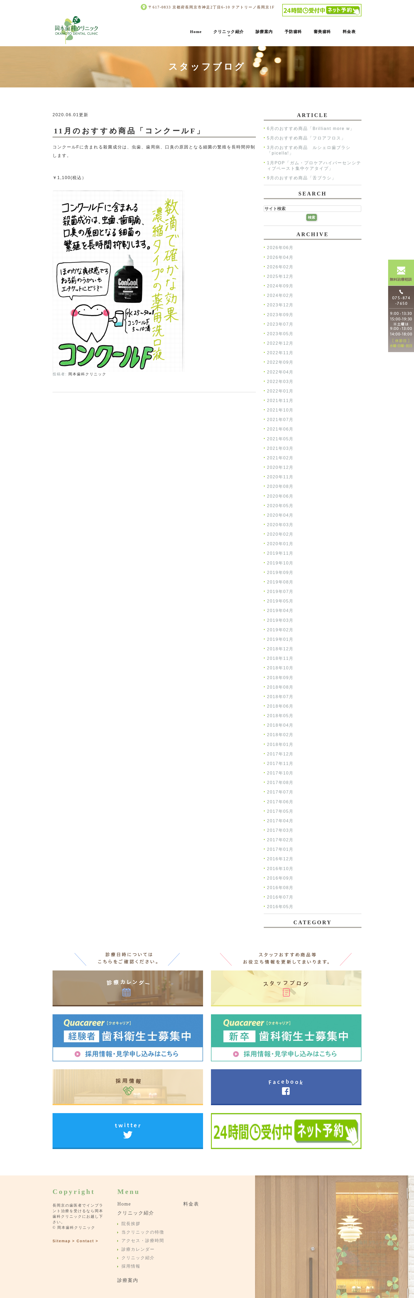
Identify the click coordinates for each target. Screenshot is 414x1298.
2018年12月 (280, 649)
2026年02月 (280, 267)
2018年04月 (280, 725)
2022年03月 (280, 381)
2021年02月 (280, 458)
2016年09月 (280, 878)
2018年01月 (280, 744)
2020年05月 (280, 505)
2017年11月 (280, 763)
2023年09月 (280, 314)
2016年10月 (280, 868)
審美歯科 (322, 32)
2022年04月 (280, 372)
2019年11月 (280, 553)
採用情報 (130, 1266)
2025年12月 (280, 276)
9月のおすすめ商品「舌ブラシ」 (301, 178)
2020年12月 (280, 467)
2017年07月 (280, 792)
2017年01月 (280, 849)
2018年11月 (280, 658)
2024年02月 (280, 295)
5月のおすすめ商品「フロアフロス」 (306, 138)
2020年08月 (280, 486)
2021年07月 (280, 420)
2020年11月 (280, 477)
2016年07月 (280, 897)
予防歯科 (293, 32)
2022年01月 (280, 391)
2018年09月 (280, 677)
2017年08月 (280, 783)
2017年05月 (280, 811)
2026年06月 (280, 248)
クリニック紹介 (228, 32)
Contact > (87, 1241)
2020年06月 (280, 496)
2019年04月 (280, 611)
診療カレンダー (138, 1249)
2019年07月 (280, 591)
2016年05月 (280, 907)
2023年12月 (280, 305)
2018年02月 (280, 735)
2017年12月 (280, 754)
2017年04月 (280, 821)
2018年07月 (280, 696)
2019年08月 (280, 582)
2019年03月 (280, 620)
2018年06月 (280, 706)
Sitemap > (64, 1241)
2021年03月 (280, 448)
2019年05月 (280, 601)
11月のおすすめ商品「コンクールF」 (129, 131)
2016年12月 (280, 859)
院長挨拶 (130, 1223)
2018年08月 (280, 687)
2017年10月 (280, 773)
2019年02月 (280, 630)
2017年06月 (280, 802)
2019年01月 (280, 639)
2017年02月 (280, 840)
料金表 (349, 32)
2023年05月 (280, 333)
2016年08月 (280, 887)
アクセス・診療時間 (142, 1241)
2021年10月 (280, 410)
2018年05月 (280, 716)
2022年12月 (280, 343)
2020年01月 (280, 544)
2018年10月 (280, 668)
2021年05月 (280, 439)
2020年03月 (280, 524)
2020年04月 (280, 515)
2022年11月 (280, 353)
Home (196, 32)
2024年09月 (280, 286)
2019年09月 (280, 572)
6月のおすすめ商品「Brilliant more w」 (311, 128)
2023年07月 (280, 324)
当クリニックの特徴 (142, 1232)
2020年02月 (280, 534)
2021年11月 (280, 400)
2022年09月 (280, 362)
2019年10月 (280, 563)
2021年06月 (280, 429)
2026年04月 (280, 257)
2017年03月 (280, 830)
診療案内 (264, 32)
